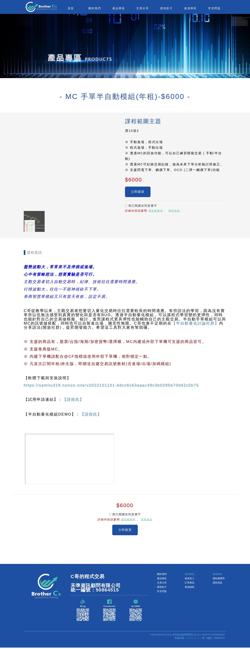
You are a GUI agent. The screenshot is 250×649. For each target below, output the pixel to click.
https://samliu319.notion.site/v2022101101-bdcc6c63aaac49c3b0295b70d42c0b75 (111, 385)
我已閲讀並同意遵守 (141, 206)
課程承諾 (176, 211)
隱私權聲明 (157, 211)
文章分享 (162, 583)
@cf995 (135, 611)
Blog (83, 611)
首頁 (71, 8)
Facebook (109, 611)
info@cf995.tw (193, 639)
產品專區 (162, 579)
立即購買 (137, 192)
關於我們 (162, 575)
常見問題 (214, 8)
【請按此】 (73, 399)
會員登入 (189, 579)
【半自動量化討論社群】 (195, 323)
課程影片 (162, 588)
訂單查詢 (189, 583)
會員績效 (189, 588)
